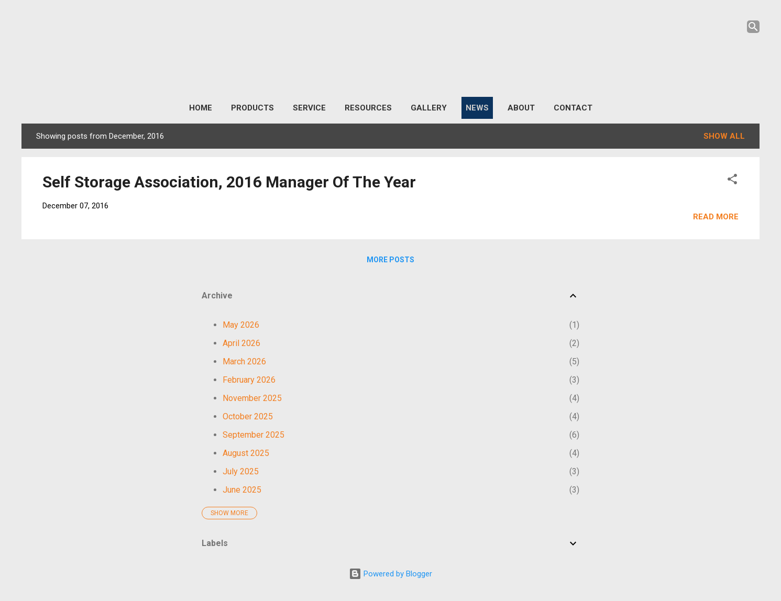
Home (200, 108)
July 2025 (241, 471)
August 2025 (246, 453)
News (477, 108)
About (521, 108)
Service (309, 108)
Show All (724, 136)
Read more (716, 216)
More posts (390, 259)
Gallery (429, 108)
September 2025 (253, 435)
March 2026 (244, 361)
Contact (573, 108)
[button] (732, 181)
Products (252, 108)
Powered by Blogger (390, 573)
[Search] (753, 28)
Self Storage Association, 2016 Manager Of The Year (229, 182)
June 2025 (242, 490)
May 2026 (241, 325)
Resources (368, 108)
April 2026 (241, 343)
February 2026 (249, 380)
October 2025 (248, 416)
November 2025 (252, 398)
